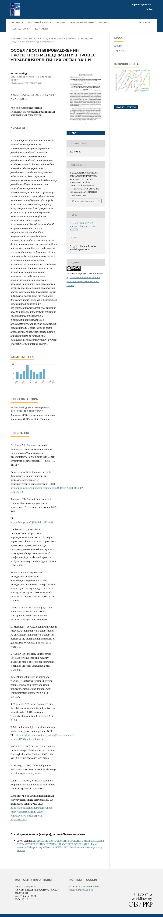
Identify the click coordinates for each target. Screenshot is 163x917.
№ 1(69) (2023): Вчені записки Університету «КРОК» (63, 38)
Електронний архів (82, 22)
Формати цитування (83, 201)
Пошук (144, 22)
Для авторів (21, 28)
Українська (120, 50)
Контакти (41, 28)
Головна (16, 38)
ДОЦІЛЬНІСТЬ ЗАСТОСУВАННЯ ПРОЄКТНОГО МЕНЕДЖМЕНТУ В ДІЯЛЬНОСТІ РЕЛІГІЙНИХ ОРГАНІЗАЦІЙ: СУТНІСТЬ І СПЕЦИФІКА (61, 842)
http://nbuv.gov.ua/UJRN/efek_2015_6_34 (32, 522)
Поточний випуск (40, 22)
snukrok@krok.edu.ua (81, 889)
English (118, 45)
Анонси (104, 22)
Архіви (60, 22)
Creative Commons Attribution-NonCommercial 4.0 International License (83, 281)
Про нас (16, 22)
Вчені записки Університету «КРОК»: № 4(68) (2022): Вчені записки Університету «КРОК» (59, 847)
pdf (73, 133)
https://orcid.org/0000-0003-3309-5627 (26, 83)
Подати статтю (126, 107)
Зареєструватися (141, 4)
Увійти (148, 9)
